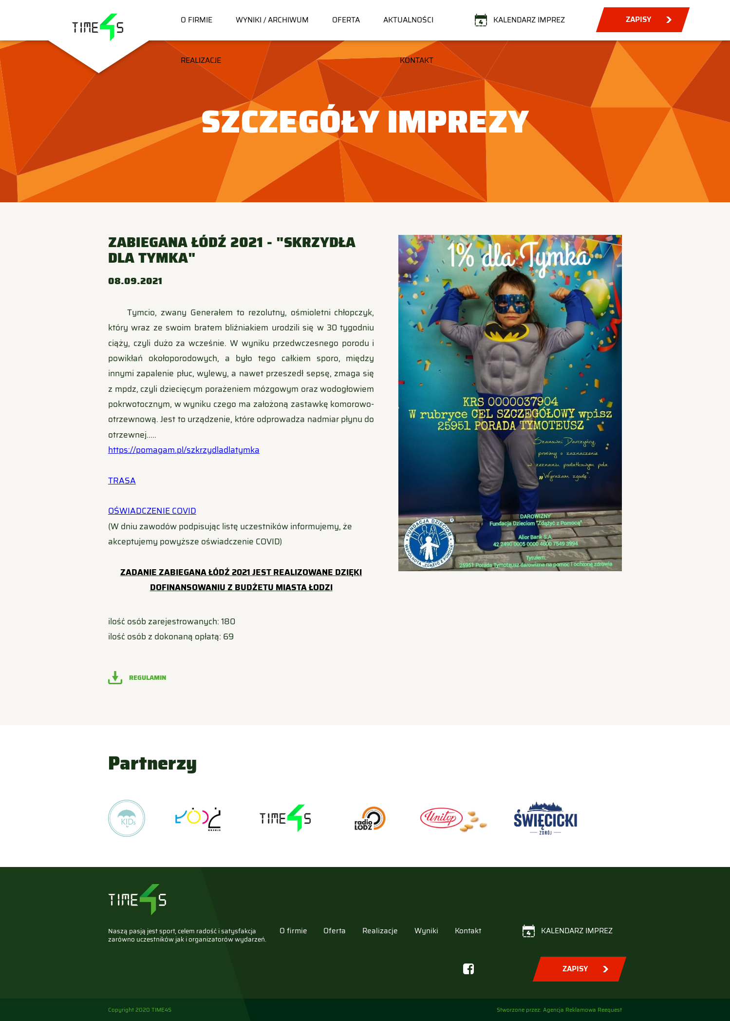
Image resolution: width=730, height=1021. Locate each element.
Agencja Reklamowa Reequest (582, 1009)
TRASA (122, 480)
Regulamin (147, 678)
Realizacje (201, 60)
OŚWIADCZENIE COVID (152, 511)
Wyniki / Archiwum (272, 20)
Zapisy (638, 19)
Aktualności (408, 20)
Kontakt (416, 60)
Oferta (346, 20)
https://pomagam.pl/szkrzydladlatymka (184, 450)
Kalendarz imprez (529, 20)
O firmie (196, 20)
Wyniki (426, 931)
